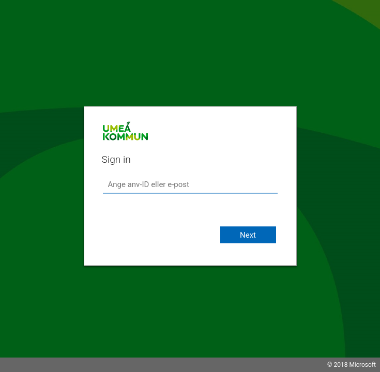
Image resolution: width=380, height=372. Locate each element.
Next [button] (248, 235)
